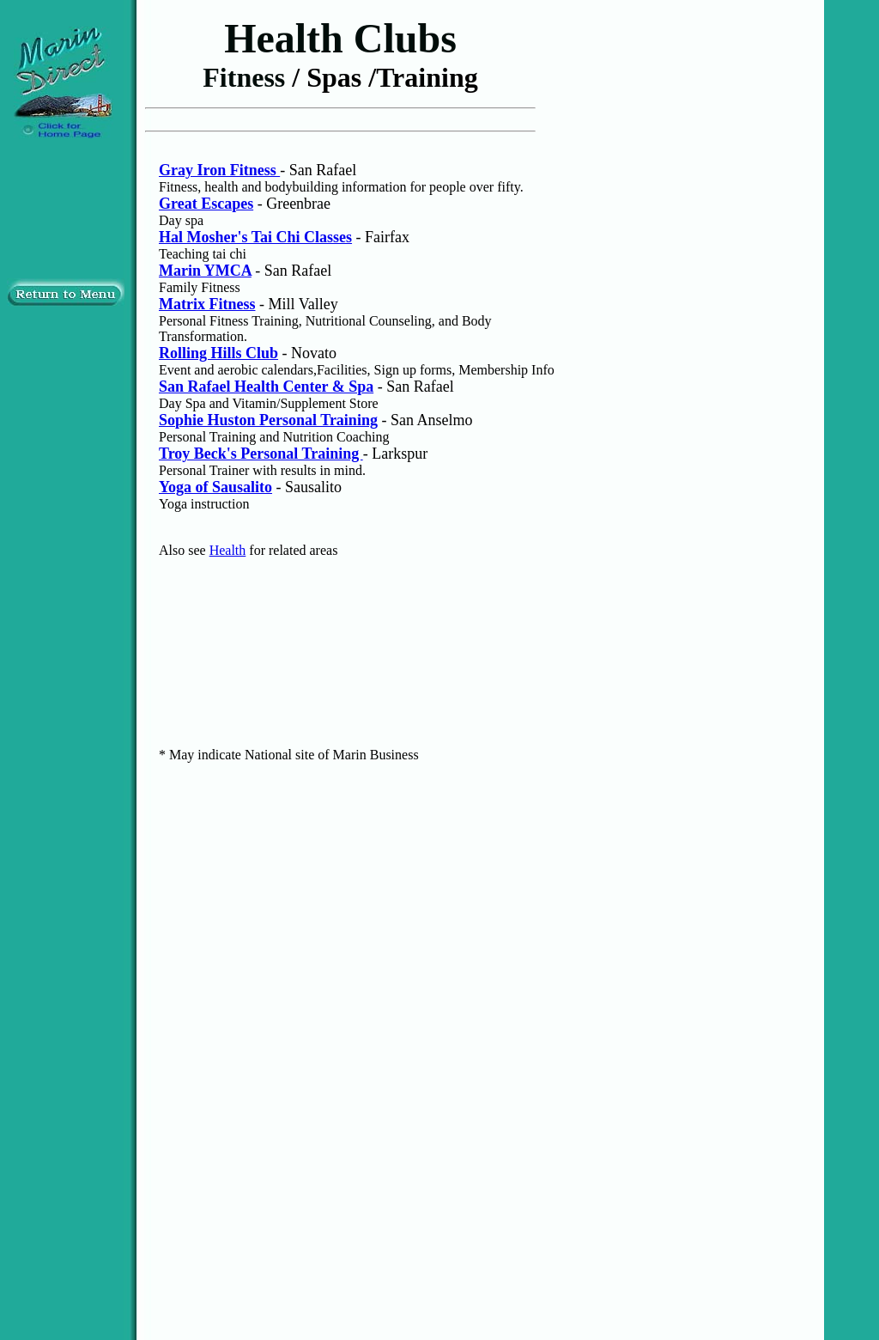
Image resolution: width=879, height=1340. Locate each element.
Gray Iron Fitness (219, 170)
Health (227, 550)
